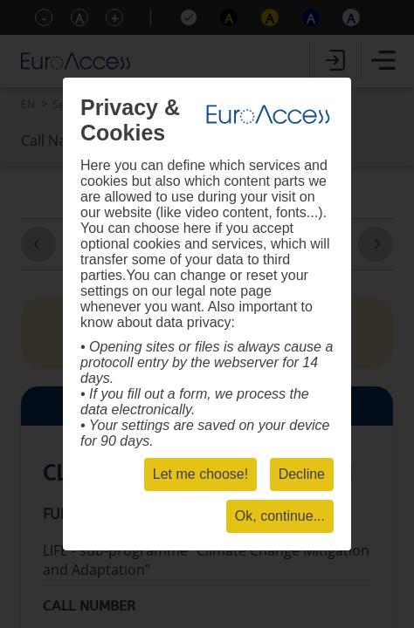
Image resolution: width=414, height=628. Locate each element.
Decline (302, 474)
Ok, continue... (280, 516)
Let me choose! (200, 474)
